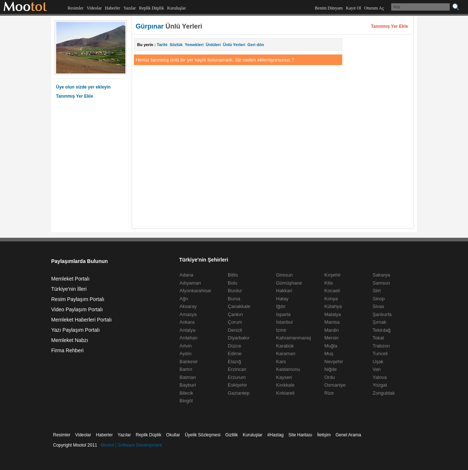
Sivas (378, 306)
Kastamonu (288, 369)
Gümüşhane (289, 283)
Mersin (331, 338)
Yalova (380, 377)
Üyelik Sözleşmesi (202, 434)
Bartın (186, 369)
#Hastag (275, 434)
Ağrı (184, 298)
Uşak (378, 361)
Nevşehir (333, 361)
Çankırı (235, 314)
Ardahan (188, 338)
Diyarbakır (238, 338)
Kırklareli (285, 393)
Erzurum (237, 377)
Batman (188, 377)
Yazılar (129, 8)
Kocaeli (332, 290)
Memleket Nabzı (69, 340)
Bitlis (233, 275)
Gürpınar (150, 26)
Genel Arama (348, 434)
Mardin (331, 330)
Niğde (330, 369)
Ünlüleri (213, 44)
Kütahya (333, 306)
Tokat (378, 338)
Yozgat (380, 385)
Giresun (284, 275)
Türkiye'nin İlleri (69, 289)
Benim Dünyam (329, 8)
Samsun (381, 283)
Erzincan (237, 369)
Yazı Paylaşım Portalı (75, 330)
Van (377, 369)
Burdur (235, 290)
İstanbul (284, 322)
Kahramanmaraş (293, 338)
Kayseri (284, 377)
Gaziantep (238, 393)
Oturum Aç (374, 8)
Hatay (282, 298)
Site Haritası (300, 434)
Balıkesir (189, 361)
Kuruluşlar (176, 8)
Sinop (379, 298)
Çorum (235, 322)
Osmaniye (335, 385)
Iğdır (281, 306)
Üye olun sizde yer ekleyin (83, 87)
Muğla (330, 346)
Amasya (188, 314)
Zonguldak (384, 393)
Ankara (187, 322)
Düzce (234, 346)
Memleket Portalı (70, 279)
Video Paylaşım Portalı (77, 309)
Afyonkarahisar (195, 290)
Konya (331, 298)
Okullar (173, 434)
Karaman (285, 353)
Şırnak (379, 322)
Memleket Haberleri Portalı (81, 320)
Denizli (235, 330)
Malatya (332, 314)
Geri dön (256, 44)
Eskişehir (237, 385)
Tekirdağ (381, 330)
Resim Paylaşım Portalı (77, 299)
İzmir (281, 330)
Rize (329, 393)
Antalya (187, 330)
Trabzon (381, 346)
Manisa (332, 322)
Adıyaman (190, 283)
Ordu (329, 377)
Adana (186, 275)
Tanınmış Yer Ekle (74, 96)
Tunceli (380, 353)
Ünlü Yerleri (234, 44)
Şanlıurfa (382, 314)
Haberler (112, 8)
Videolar (94, 8)
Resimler (75, 8)
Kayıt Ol (353, 8)
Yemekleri (194, 44)
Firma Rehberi (67, 350)
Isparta (283, 314)
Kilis (328, 283)
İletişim (324, 434)
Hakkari (284, 290)
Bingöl (186, 400)
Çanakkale (239, 306)
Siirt (377, 290)
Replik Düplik (151, 8)
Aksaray (188, 306)
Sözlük (176, 44)
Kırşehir (332, 275)
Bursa (234, 298)
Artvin (186, 346)
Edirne (235, 353)
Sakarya (381, 275)
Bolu (232, 283)
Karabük (285, 346)
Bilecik (186, 393)
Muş (328, 353)
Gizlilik (231, 434)
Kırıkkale (285, 385)
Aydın (186, 353)
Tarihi (162, 44)
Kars (281, 361)
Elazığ (234, 361)
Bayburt (188, 385)
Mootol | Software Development (131, 445)
